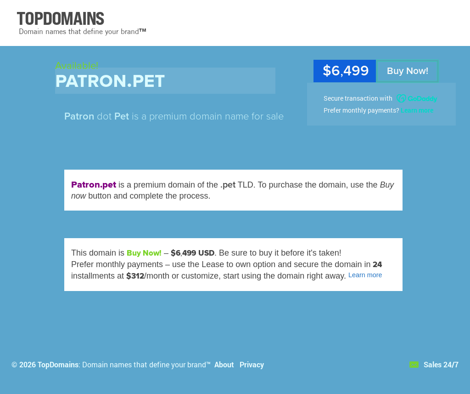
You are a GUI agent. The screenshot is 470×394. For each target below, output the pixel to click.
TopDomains (58, 364)
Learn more (417, 110)
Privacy (252, 364)
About (224, 364)
